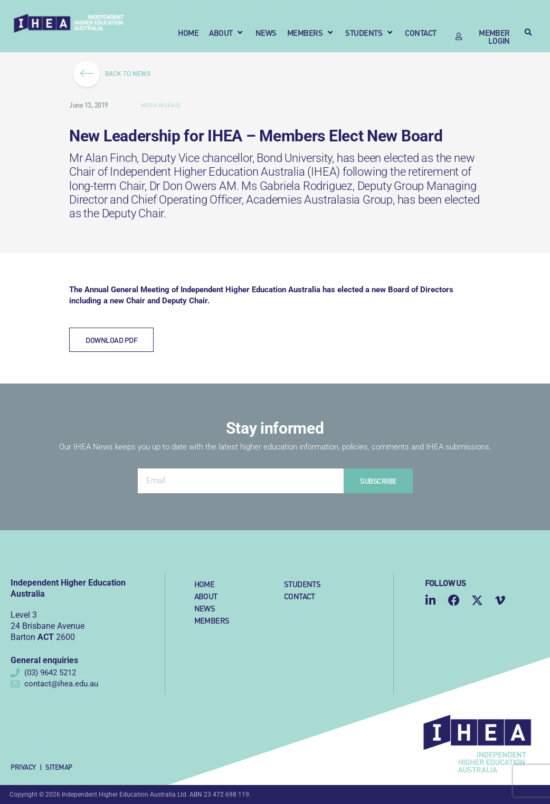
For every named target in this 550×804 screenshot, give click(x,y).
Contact (299, 595)
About (205, 595)
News (204, 608)
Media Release (161, 105)
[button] (227, 32)
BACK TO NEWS (115, 74)
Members (212, 620)
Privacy (23, 767)
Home (204, 583)
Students (302, 583)
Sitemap (58, 767)
